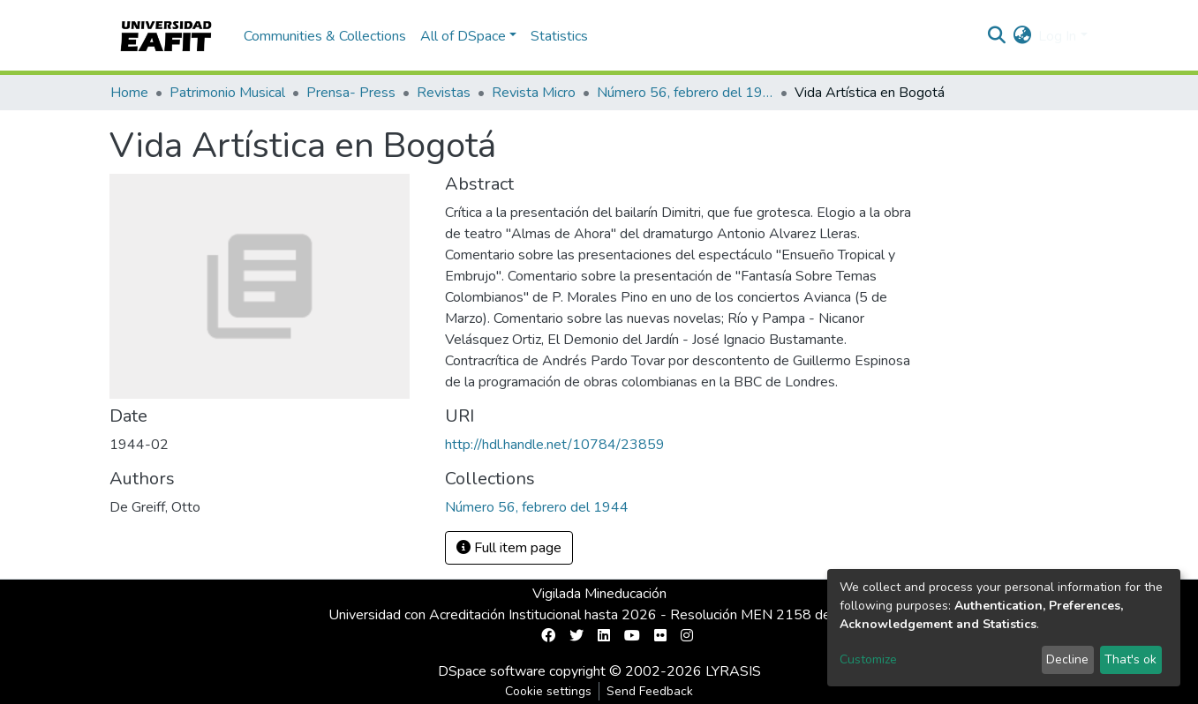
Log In (1057, 36)
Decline (1067, 659)
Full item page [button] (508, 548)
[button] (1022, 36)
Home (129, 92)
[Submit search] (996, 36)
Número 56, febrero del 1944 (685, 92)
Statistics (559, 36)
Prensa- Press (351, 92)
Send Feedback (650, 691)
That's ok (1130, 659)
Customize (868, 659)
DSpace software (492, 671)
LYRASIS (733, 671)
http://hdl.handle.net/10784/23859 (555, 444)
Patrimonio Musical (227, 92)
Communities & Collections (325, 36)
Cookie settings (548, 691)
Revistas (444, 92)
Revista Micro (534, 92)
